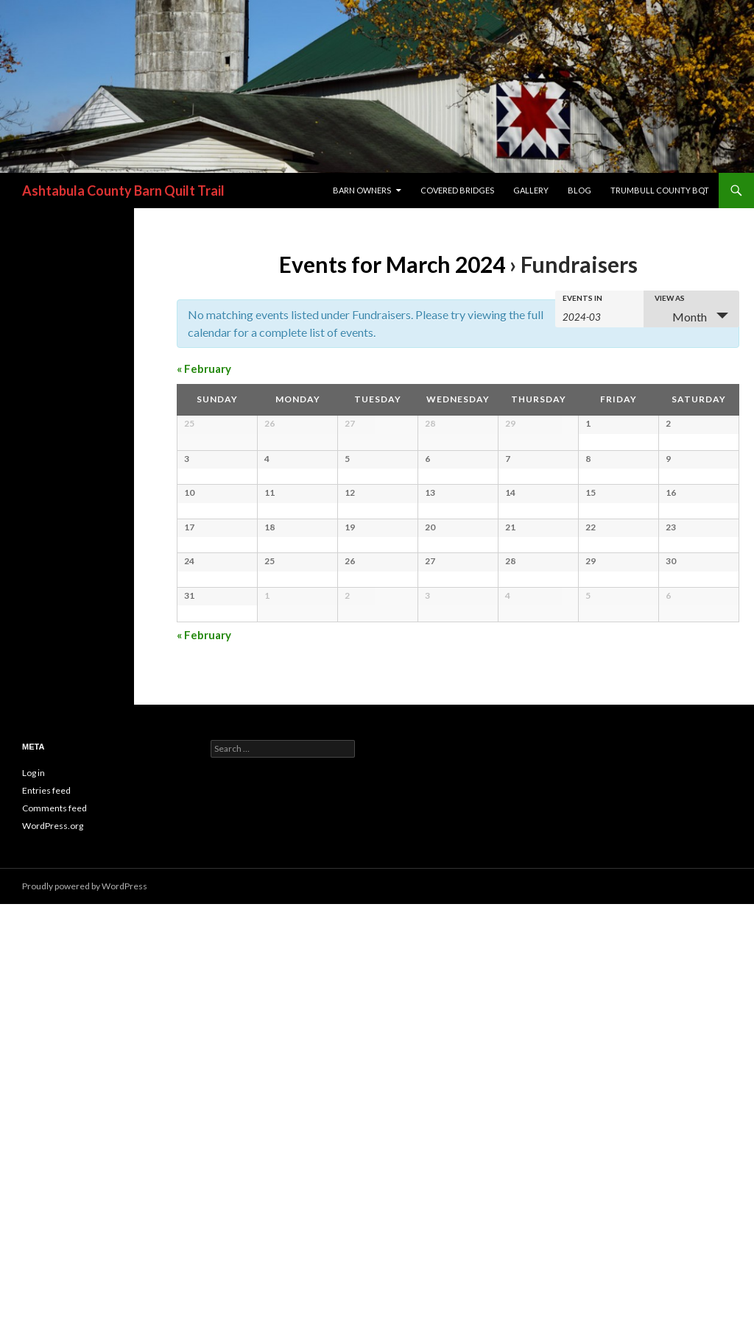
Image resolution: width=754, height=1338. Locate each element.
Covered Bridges (457, 190)
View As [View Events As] (670, 298)
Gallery (531, 190)
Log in (33, 1206)
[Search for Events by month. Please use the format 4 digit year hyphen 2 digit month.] (599, 316)
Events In (582, 298)
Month (681, 317)
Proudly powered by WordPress (84, 1319)
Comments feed (54, 1242)
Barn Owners (362, 190)
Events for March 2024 (392, 264)
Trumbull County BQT (659, 190)
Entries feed (46, 1224)
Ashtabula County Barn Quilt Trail (123, 190)
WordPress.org (52, 1259)
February (204, 368)
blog (579, 190)
